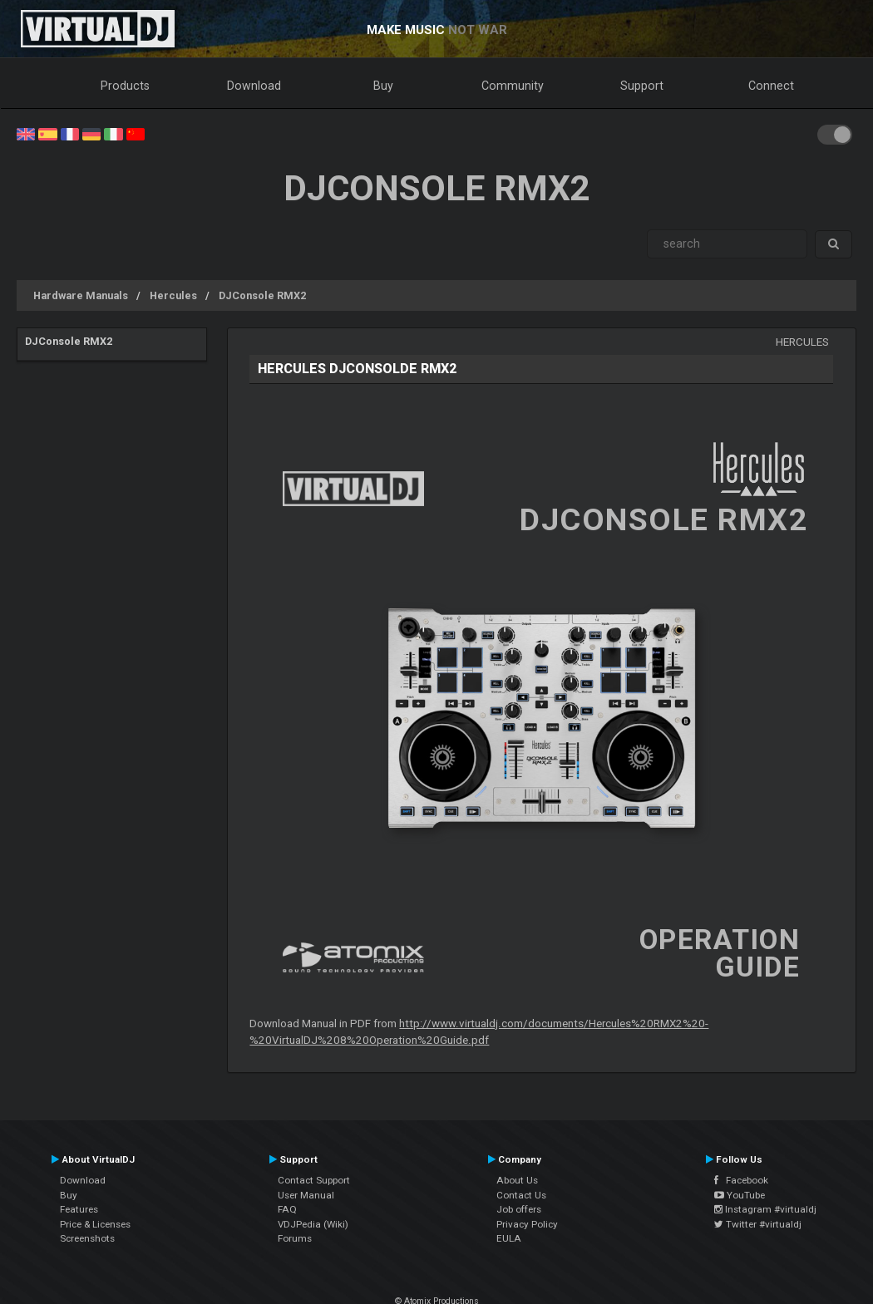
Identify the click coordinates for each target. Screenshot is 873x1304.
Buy (383, 85)
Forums (295, 1238)
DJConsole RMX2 (262, 295)
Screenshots (87, 1238)
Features (79, 1209)
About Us (517, 1180)
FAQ (287, 1209)
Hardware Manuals (80, 295)
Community (512, 85)
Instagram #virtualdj (765, 1209)
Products (125, 85)
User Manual (306, 1195)
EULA (508, 1238)
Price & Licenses (95, 1224)
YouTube (739, 1195)
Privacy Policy (527, 1224)
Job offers (518, 1209)
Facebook (741, 1180)
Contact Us (521, 1195)
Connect (771, 85)
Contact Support (314, 1180)
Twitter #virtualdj (757, 1224)
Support (641, 85)
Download (254, 85)
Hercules (173, 295)
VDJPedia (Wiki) (313, 1224)
